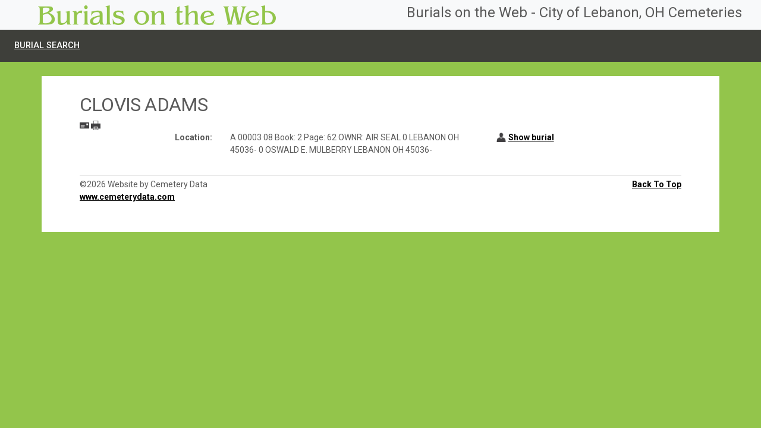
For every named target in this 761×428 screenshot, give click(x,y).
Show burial (531, 137)
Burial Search (47, 45)
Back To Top (656, 184)
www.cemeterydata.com (127, 197)
